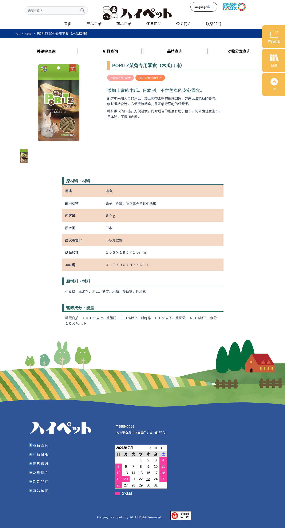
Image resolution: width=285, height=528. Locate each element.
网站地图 (40, 490)
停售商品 (153, 23)
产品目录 (94, 23)
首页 (68, 23)
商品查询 (40, 444)
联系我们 (40, 481)
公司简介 (183, 23)
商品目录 (123, 23)
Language (204, 7)
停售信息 (40, 462)
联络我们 (213, 23)
